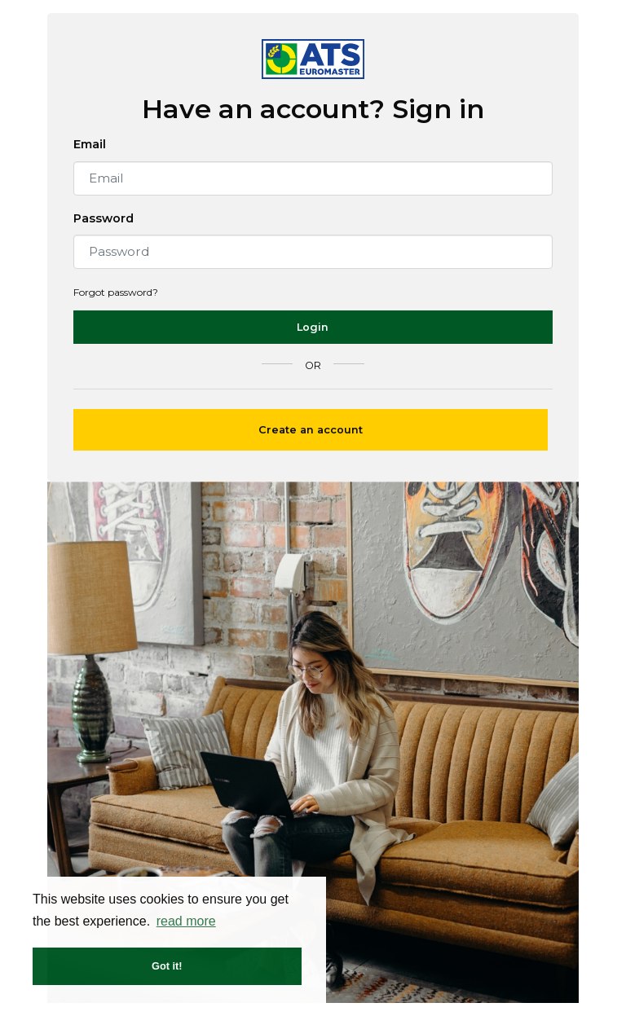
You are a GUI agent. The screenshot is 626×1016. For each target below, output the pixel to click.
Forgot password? (115, 292)
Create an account (310, 430)
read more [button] (186, 921)
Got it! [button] (167, 966)
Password (103, 218)
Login (312, 327)
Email (89, 144)
